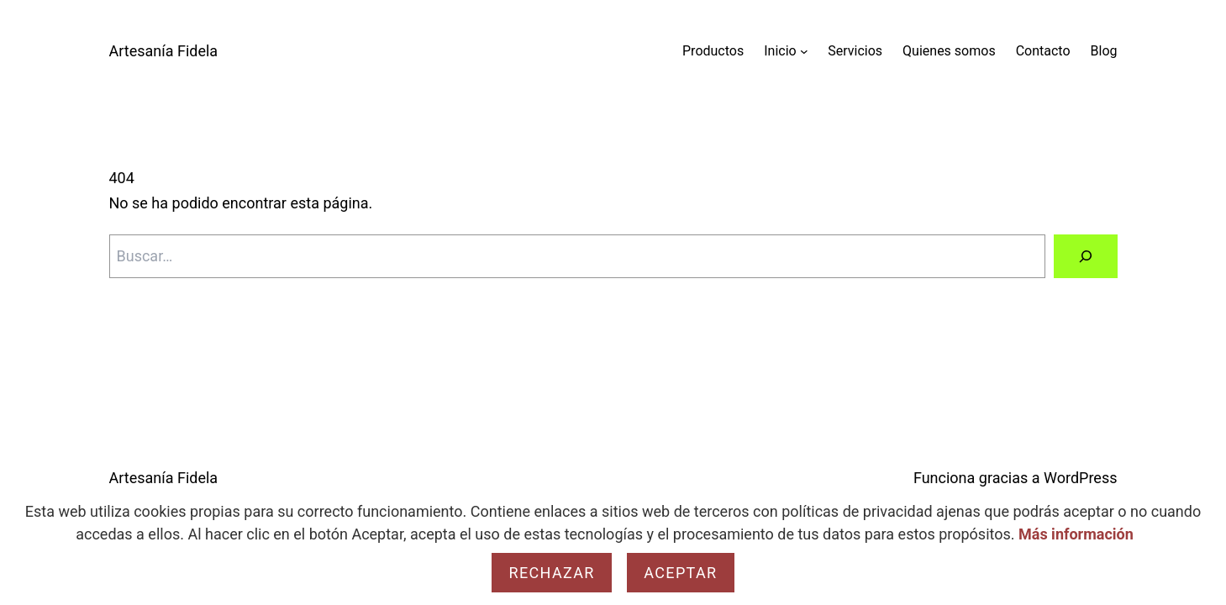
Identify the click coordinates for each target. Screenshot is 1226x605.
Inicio (780, 51)
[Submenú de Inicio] (804, 51)
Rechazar (551, 572)
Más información (1076, 534)
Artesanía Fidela (163, 51)
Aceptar (680, 572)
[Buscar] (1086, 256)
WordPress (1080, 478)
